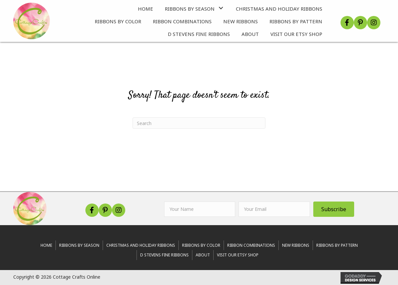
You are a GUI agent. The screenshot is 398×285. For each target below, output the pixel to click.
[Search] (199, 123)
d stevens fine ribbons (164, 255)
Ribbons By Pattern (337, 245)
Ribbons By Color (201, 245)
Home (46, 245)
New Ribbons (295, 245)
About (203, 255)
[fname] (200, 209)
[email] (274, 209)
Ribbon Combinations (251, 245)
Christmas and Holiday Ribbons (140, 245)
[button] (221, 8)
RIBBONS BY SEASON (79, 245)
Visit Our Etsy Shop (237, 255)
